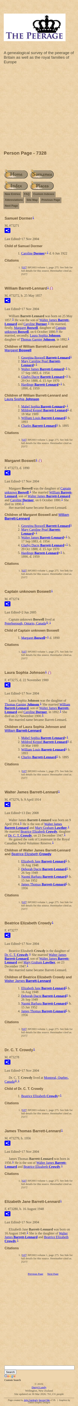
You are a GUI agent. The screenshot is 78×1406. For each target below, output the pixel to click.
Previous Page (50, 199)
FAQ (27, 194)
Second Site (44, 1400)
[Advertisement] (39, 108)
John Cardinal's (31, 1400)
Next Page (11, 205)
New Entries (12, 194)
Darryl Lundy (39, 1387)
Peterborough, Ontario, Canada (25, 623)
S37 (24, 267)
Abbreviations (14, 199)
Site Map (32, 199)
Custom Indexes (43, 194)
